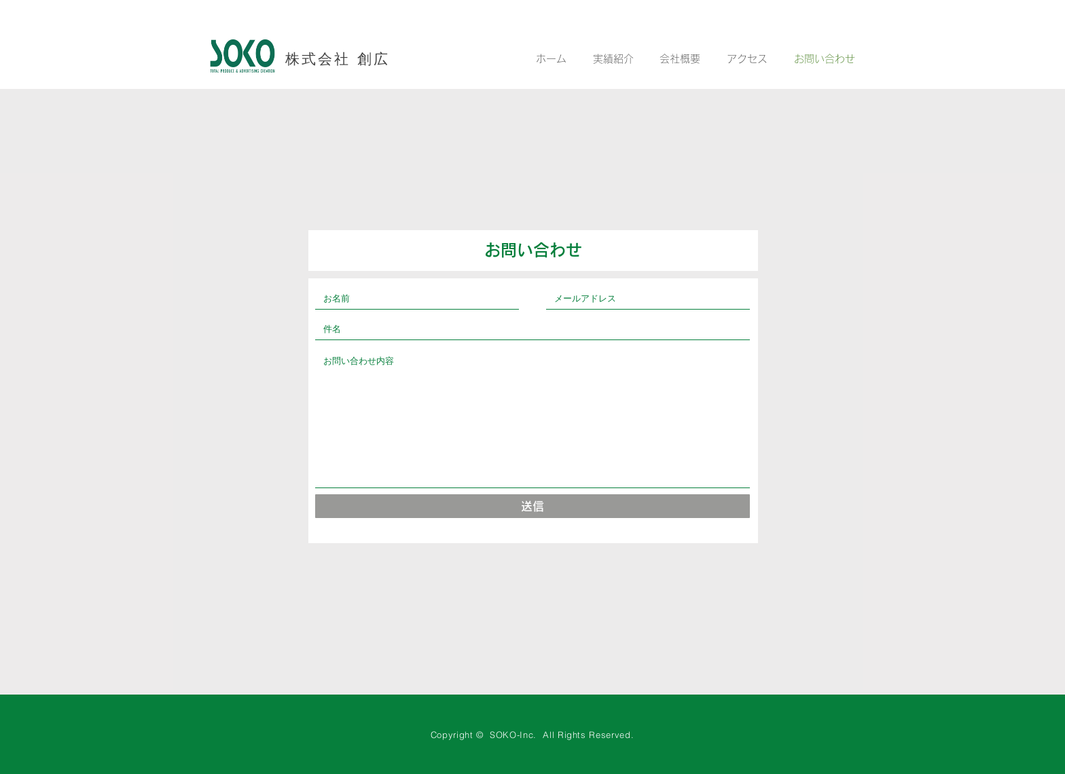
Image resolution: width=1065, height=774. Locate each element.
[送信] (532, 506)
